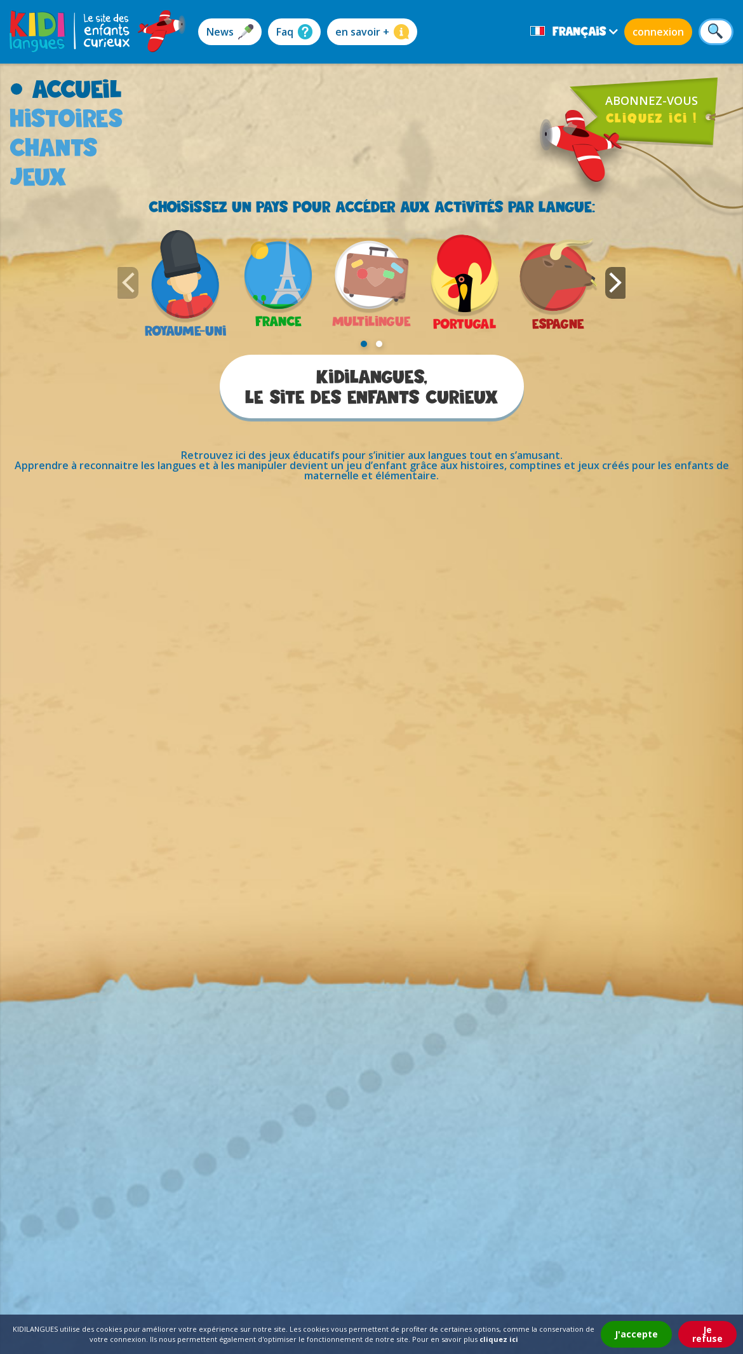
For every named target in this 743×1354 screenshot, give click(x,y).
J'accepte (636, 1334)
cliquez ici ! (651, 117)
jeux (38, 176)
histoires (66, 118)
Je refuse (707, 1333)
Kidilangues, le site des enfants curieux (372, 386)
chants (54, 147)
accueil (77, 88)
